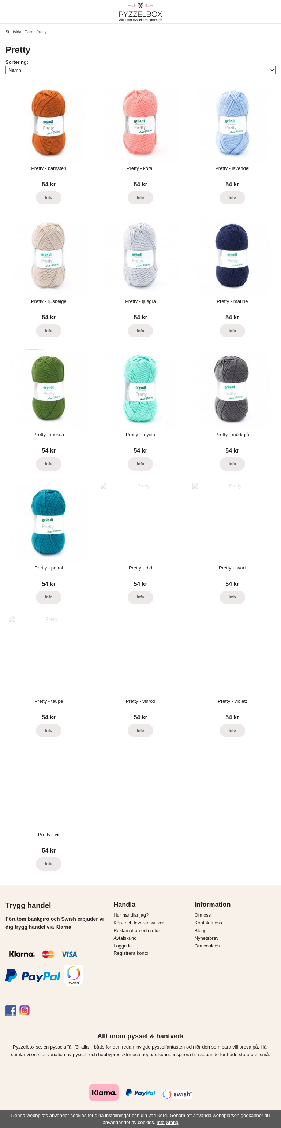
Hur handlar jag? (131, 915)
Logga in (122, 946)
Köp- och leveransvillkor (138, 922)
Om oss (203, 915)
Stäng (172, 1122)
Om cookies (207, 946)
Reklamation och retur (136, 930)
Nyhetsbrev (207, 938)
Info (48, 197)
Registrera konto (130, 953)
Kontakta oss (208, 922)
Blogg (201, 930)
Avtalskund (124, 938)
